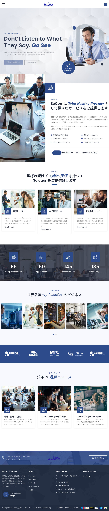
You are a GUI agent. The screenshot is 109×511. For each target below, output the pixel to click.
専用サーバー (15, 211)
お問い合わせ (98, 458)
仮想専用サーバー (89, 211)
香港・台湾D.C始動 (12, 416)
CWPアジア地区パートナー (89, 416)
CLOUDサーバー (52, 211)
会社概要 (33, 479)
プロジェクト (34, 486)
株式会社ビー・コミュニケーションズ (26, 508)
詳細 (57, 153)
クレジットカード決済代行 (66, 489)
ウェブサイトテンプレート (66, 493)
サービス (33, 483)
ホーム (32, 476)
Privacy (76, 508)
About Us (60, 508)
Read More (9, 227)
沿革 (31, 490)
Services (68, 508)
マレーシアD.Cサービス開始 (53, 416)
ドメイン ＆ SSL (63, 482)
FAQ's (12, 495)
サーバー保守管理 (63, 486)
